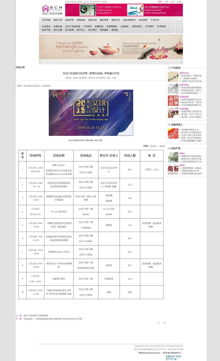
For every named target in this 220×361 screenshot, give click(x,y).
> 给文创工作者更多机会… (191, 132)
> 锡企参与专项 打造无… (191, 102)
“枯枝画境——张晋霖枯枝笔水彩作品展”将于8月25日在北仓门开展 (49, 319)
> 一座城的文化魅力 (188, 78)
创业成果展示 (129, 20)
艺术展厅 (149, 26)
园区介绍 (58, 20)
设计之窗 (58, 30)
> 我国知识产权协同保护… (191, 156)
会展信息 (58, 26)
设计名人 (81, 30)
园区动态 (92, 20)
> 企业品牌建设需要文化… (191, 105)
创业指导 (143, 20)
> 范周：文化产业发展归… (191, 138)
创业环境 (69, 20)
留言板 (115, 30)
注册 (166, 2)
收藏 (179, 2)
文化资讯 (46, 26)
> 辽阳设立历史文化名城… (191, 81)
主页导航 (46, 20)
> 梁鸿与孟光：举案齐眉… (191, 75)
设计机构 (69, 30)
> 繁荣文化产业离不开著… (191, 159)
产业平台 (155, 20)
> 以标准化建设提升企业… (191, 99)
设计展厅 (92, 30)
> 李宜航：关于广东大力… (191, 114)
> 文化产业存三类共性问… (191, 135)
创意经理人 (137, 26)
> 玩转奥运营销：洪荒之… (191, 90)
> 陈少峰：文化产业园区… (191, 117)
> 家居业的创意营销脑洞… (191, 87)
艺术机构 (161, 26)
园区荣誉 (104, 20)
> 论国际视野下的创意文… (191, 111)
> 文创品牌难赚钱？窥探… (191, 141)
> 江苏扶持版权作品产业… (191, 161)
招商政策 (81, 20)
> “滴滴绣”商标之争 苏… (190, 171)
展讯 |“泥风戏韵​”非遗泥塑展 (32, 315)
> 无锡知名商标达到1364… (191, 173)
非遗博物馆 (111, 26)
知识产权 (46, 30)
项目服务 (104, 30)
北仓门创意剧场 (72, 26)
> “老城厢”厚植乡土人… (190, 129)
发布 (173, 2)
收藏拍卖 (99, 26)
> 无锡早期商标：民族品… (191, 168)
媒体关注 (116, 20)
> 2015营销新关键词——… (191, 93)
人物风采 (124, 26)
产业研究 (87, 26)
